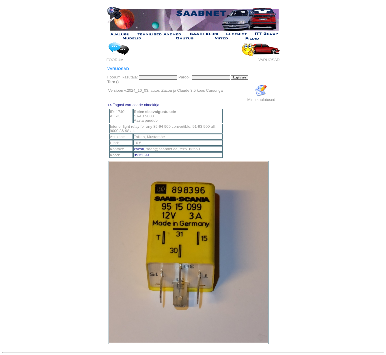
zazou (139, 149)
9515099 (141, 155)
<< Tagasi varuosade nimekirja (133, 105)
